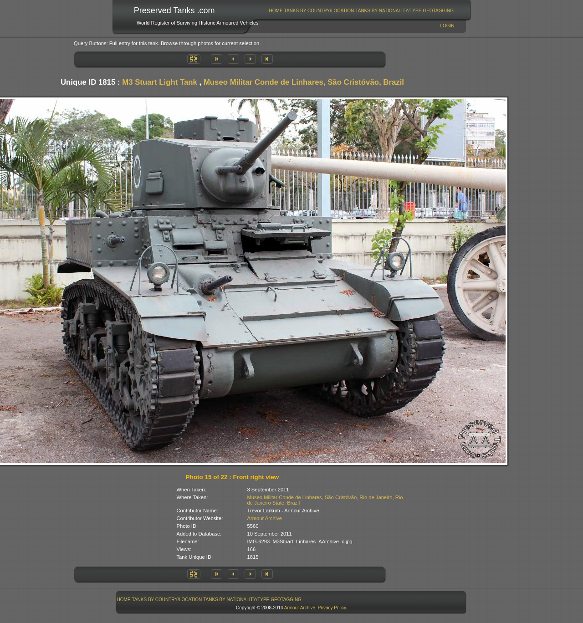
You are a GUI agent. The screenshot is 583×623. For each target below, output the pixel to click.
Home (276, 10)
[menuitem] (275, 10)
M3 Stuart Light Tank (159, 82)
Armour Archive (264, 518)
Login (447, 25)
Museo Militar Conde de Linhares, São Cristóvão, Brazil (304, 82)
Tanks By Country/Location (319, 10)
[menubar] (361, 10)
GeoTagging (438, 10)
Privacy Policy (332, 607)
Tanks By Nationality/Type (388, 10)
